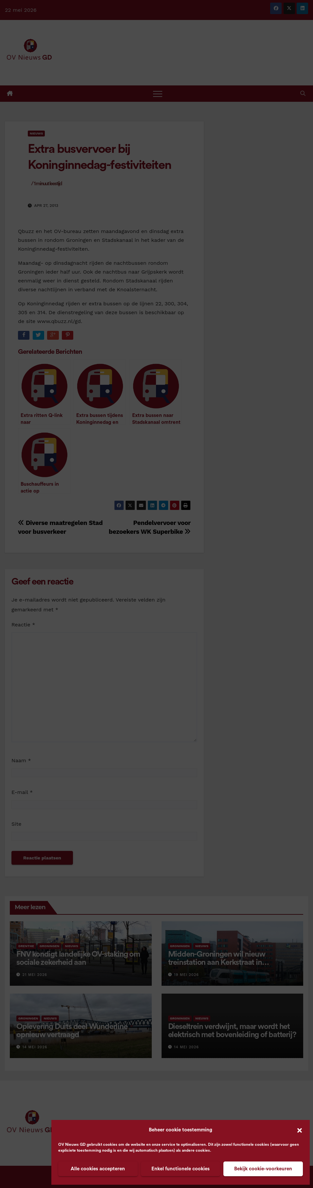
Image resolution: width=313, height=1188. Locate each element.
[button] (299, 1130)
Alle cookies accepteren (98, 1168)
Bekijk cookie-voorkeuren (263, 1168)
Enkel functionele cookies (180, 1168)
